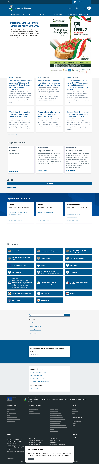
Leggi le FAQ (32, 438)
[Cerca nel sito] (89, 8)
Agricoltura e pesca (33, 409)
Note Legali (53, 442)
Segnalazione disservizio (35, 442)
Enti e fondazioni (11, 421)
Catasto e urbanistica (55, 413)
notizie (11, 77)
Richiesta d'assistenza (34, 444)
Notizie (74, 409)
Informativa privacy (55, 440)
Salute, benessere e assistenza (58, 425)
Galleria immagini (76, 421)
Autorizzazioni (54, 411)
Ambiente (31, 411)
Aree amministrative (12, 417)
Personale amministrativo (13, 419)
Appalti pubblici (54, 409)
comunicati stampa (72, 109)
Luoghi (74, 423)
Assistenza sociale (72, 14)
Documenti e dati (11, 409)
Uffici (8, 411)
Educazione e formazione (56, 417)
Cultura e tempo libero (56, 415)
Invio (67, 315)
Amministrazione (12, 405)
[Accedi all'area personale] (81, 2)
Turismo (52, 429)
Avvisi (73, 413)
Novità (74, 405)
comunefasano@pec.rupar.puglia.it (15, 447)
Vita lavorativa (54, 431)
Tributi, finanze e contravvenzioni (58, 427)
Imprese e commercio (55, 421)
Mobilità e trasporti (55, 423)
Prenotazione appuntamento (36, 440)
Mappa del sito (10, 458)
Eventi (73, 425)
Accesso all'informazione (60, 14)
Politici (8, 415)
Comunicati (75, 411)
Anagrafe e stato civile (34, 413)
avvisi (39, 77)
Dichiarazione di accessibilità (57, 444)
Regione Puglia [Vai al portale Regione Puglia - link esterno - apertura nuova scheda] (11, 2)
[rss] (76, 8)
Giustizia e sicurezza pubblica (57, 419)
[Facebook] (73, 8)
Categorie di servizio (35, 405)
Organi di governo (11, 413)
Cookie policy (53, 438)
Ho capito (31, 459)
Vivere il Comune (77, 417)
